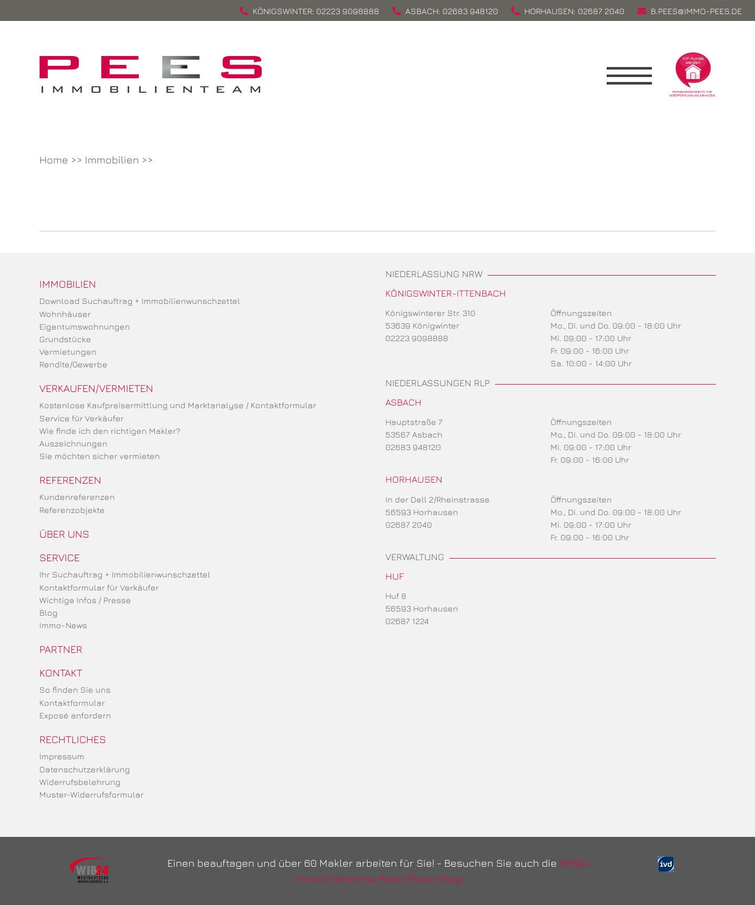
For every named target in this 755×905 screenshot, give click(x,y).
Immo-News (63, 625)
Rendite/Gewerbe (73, 364)
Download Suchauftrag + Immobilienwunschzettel (139, 301)
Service (59, 557)
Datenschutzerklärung (84, 769)
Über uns (64, 534)
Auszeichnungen (73, 443)
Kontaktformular (72, 702)
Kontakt (60, 673)
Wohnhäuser (65, 314)
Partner (60, 649)
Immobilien (112, 160)
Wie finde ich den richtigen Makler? (109, 430)
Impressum (61, 756)
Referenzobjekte (72, 510)
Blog (48, 612)
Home (53, 160)
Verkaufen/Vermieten (96, 388)
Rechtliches (72, 739)
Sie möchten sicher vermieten (99, 456)
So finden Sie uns (75, 689)
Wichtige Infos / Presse (85, 600)
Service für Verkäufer (81, 418)
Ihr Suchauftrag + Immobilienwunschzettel (124, 574)
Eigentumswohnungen (84, 326)
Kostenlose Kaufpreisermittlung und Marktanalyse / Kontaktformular (177, 405)
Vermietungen (67, 351)
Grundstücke (65, 339)
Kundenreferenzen (77, 496)
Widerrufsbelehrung (80, 782)
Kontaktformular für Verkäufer (99, 587)
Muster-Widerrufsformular (91, 794)
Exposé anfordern (75, 715)
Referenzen (70, 480)
